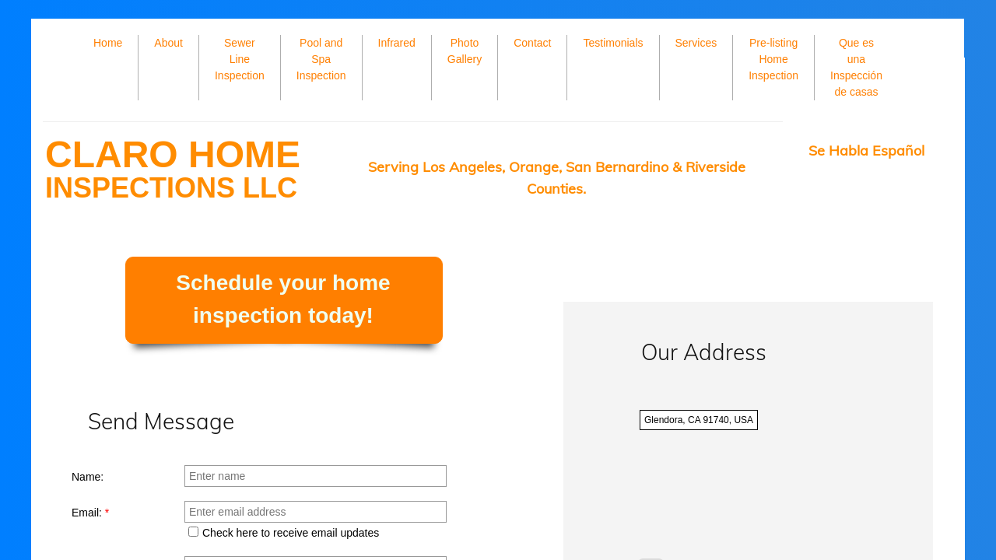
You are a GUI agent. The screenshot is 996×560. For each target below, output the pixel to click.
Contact (532, 43)
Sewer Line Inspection (240, 59)
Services (696, 43)
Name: (87, 477)
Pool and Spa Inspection (321, 59)
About (168, 43)
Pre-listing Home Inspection (773, 59)
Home (107, 43)
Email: (90, 512)
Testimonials (613, 43)
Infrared (397, 43)
